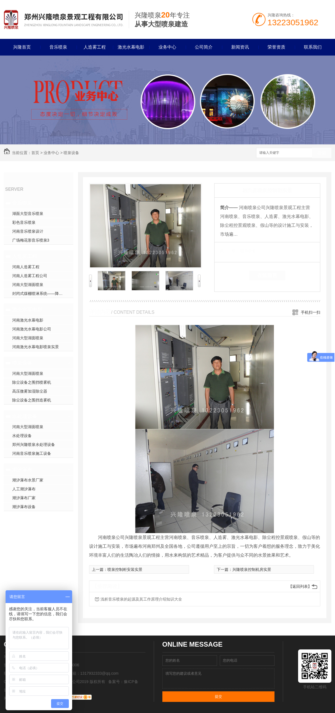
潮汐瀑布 (22, 469)
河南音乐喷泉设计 (27, 231)
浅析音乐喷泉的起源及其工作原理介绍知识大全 (141, 599)
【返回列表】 (300, 586)
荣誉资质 (276, 47)
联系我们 (313, 47)
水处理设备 (24, 416)
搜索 (321, 153)
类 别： (229, 250)
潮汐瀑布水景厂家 (27, 480)
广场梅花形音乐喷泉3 (30, 240)
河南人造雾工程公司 (29, 275)
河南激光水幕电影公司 (31, 329)
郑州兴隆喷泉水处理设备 (33, 444)
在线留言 (267, 275)
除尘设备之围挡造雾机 (31, 400)
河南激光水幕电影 (27, 320)
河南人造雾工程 (25, 267)
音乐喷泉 (58, 47)
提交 (218, 696)
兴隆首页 (22, 47)
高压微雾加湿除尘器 (29, 391)
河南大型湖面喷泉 (27, 284)
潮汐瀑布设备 (24, 506)
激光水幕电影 (131, 47)
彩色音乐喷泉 (24, 222)
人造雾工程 (95, 47)
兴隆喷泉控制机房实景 (251, 569)
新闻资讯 (240, 47)
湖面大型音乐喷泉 (27, 213)
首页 (35, 152)
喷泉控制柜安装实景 (124, 569)
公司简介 (204, 47)
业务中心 (167, 47)
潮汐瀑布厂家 (24, 498)
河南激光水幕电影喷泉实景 (35, 347)
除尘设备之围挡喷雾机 (31, 382)
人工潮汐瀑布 (24, 489)
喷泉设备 (71, 152)
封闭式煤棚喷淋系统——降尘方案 (41, 293)
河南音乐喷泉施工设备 (31, 453)
